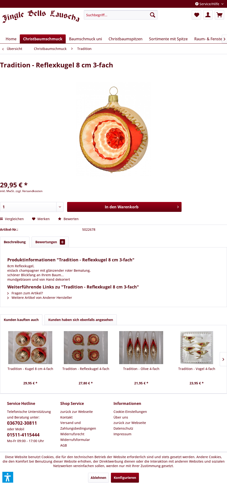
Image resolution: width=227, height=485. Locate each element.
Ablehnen (98, 477)
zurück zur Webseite (76, 411)
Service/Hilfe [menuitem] (207, 4)
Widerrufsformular (75, 439)
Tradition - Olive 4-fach (141, 368)
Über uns (121, 417)
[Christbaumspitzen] (125, 38)
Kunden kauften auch (21, 319)
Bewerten (68, 219)
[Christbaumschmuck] (43, 38)
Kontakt (66, 417)
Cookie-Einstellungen (130, 411)
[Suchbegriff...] (121, 15)
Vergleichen (12, 219)
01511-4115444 (23, 435)
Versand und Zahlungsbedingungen (78, 425)
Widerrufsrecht (72, 434)
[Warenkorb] (219, 15)
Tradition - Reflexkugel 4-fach (85, 368)
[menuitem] (121, 15)
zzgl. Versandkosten (29, 191)
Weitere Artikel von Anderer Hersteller (39, 297)
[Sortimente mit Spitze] (168, 38)
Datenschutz (123, 428)
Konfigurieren (125, 477)
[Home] (11, 38)
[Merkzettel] (196, 15)
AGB (63, 445)
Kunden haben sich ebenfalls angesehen (80, 319)
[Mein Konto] (208, 15)
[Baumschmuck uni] (85, 38)
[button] (7, 477)
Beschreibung (15, 242)
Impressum (122, 434)
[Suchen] (153, 15)
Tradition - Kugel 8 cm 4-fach (30, 368)
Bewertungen (50, 242)
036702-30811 (22, 423)
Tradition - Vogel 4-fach (196, 368)
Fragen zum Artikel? (25, 293)
